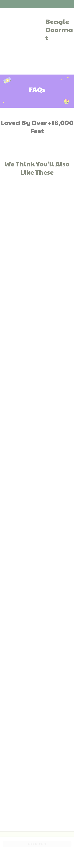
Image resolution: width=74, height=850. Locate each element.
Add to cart (37, 844)
